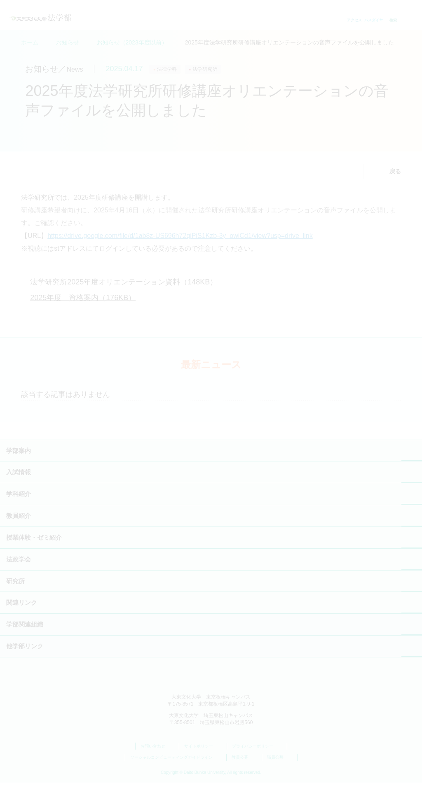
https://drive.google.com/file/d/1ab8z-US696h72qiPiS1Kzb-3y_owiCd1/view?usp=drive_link (179, 238)
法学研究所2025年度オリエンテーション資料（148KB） (123, 284)
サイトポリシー (203, 748)
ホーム (29, 42)
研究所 (15, 583)
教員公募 (244, 760)
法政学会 (18, 561)
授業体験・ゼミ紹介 (34, 539)
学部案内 (18, 453)
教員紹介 (18, 518)
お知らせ (67, 42)
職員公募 (279, 760)
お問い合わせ (157, 748)
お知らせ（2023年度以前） (132, 42)
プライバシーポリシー (257, 748)
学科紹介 (18, 496)
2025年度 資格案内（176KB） (83, 300)
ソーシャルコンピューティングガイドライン (175, 760)
